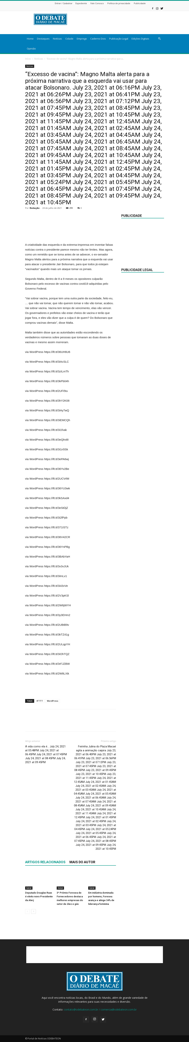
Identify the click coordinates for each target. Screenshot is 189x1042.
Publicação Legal (118, 38)
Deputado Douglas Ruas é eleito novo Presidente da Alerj (39, 896)
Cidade (69, 38)
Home (30, 38)
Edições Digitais (140, 38)
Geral (28, 888)
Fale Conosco (97, 3)
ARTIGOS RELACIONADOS (45, 862)
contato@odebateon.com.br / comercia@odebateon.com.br (100, 1009)
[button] (159, 38)
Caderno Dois (98, 38)
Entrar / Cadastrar (63, 3)
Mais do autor (82, 862)
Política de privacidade (118, 3)
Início (28, 58)
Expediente (81, 3)
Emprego (82, 38)
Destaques (43, 38)
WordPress (52, 700)
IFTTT (40, 700)
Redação (34, 208)
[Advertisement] (70, 232)
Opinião (31, 48)
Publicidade (140, 3)
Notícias (57, 38)
